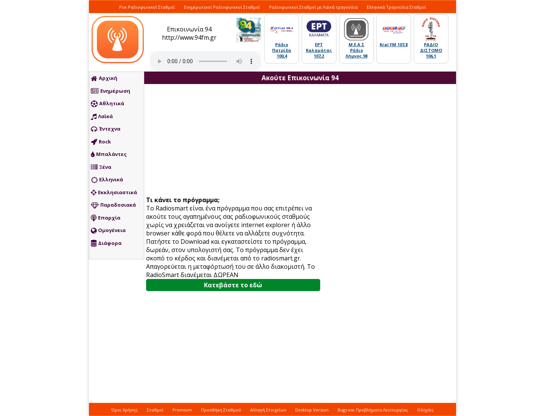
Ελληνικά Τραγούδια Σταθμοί (396, 7)
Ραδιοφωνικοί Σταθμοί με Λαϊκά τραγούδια (313, 7)
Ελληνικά (107, 180)
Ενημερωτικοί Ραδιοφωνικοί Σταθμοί (222, 7)
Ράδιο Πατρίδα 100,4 (281, 50)
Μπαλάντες (109, 154)
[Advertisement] (236, 141)
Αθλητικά (107, 104)
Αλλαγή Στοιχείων (268, 410)
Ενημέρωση (110, 91)
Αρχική (104, 78)
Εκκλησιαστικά (114, 192)
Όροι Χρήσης (124, 410)
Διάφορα (106, 243)
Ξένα (101, 167)
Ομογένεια (108, 230)
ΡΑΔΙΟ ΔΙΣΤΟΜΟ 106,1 (431, 50)
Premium (182, 410)
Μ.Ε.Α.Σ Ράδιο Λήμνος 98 (356, 50)
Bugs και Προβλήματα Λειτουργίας (373, 410)
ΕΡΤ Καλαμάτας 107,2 (319, 50)
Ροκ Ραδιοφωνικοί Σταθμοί (147, 7)
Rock (101, 142)
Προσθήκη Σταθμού (221, 410)
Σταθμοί (155, 410)
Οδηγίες (425, 410)
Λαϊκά (102, 116)
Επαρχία (105, 218)
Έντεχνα (105, 129)
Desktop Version (312, 410)
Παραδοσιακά (113, 205)
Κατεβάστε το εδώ (233, 285)
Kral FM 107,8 (394, 44)
